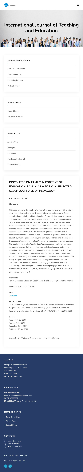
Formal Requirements (16, 69)
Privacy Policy (11, 421)
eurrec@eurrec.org (14, 441)
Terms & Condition (13, 417)
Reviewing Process (15, 80)
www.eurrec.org (13, 444)
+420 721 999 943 (15, 446)
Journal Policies (13, 165)
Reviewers (11, 153)
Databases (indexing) (16, 159)
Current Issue (12, 111)
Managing (11, 148)
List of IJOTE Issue (15, 117)
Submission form (14, 75)
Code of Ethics (11, 425)
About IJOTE (12, 142)
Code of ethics (13, 86)
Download (13, 296)
